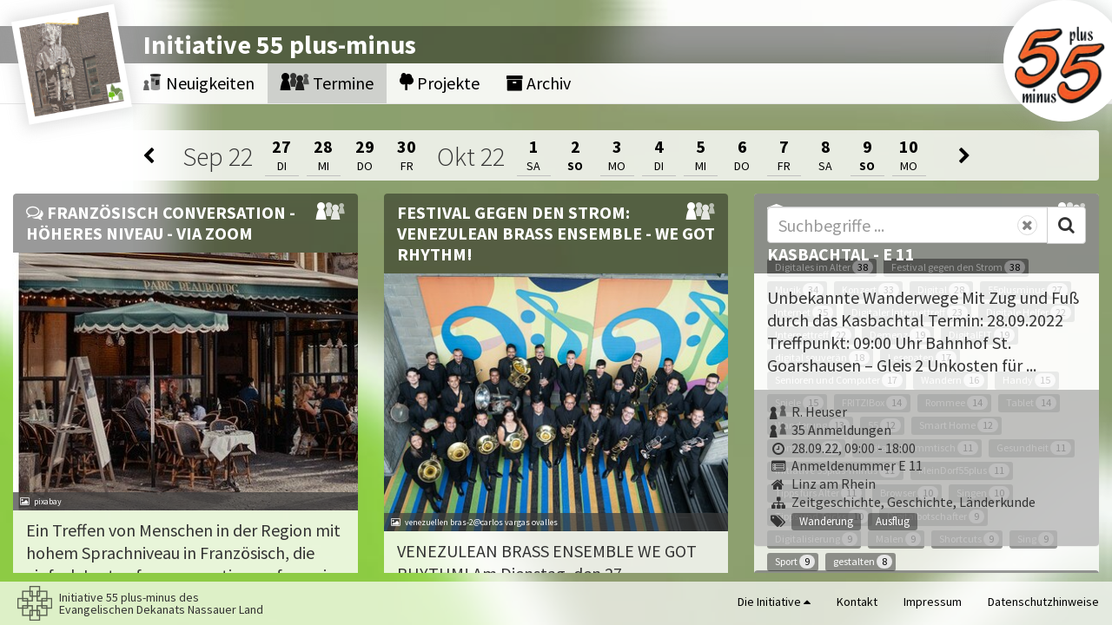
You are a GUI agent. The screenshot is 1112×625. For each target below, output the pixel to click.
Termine (327, 83)
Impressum (933, 601)
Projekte (440, 83)
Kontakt (857, 601)
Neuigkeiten (199, 83)
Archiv (538, 83)
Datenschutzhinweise (1043, 601)
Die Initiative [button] (774, 601)
